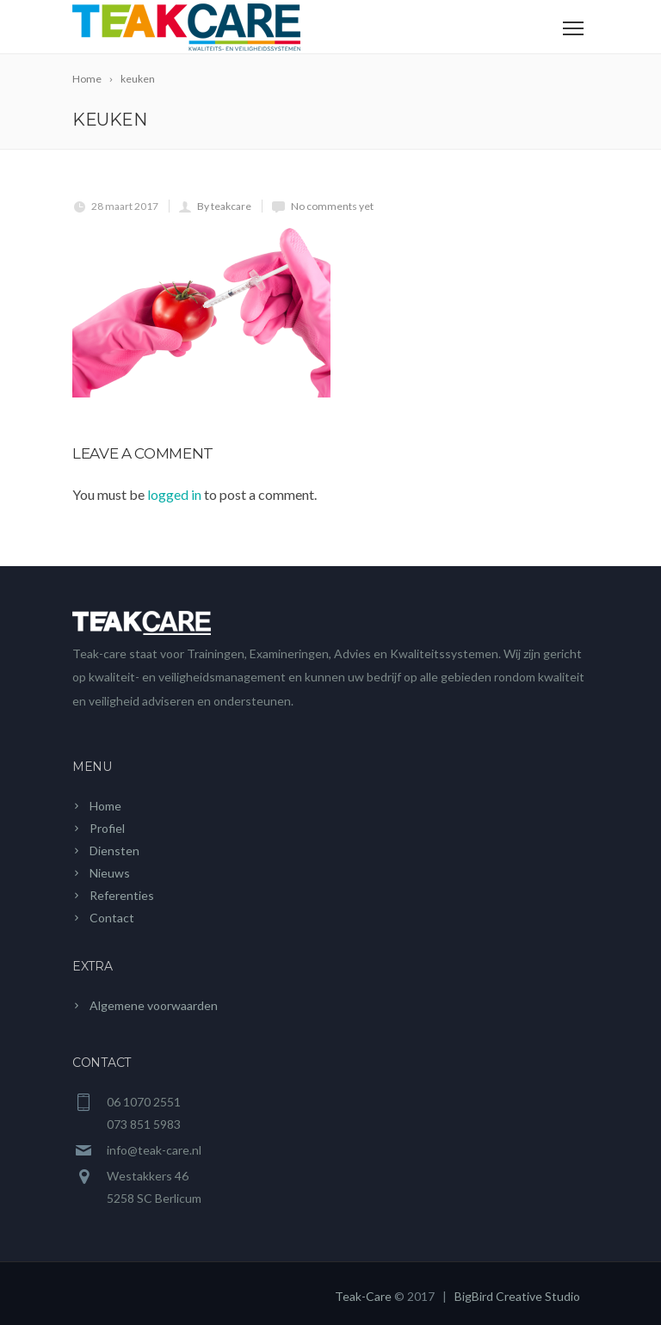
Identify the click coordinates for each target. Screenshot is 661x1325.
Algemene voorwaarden (154, 1005)
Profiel (107, 828)
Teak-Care (363, 1296)
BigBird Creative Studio (517, 1296)
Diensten (114, 850)
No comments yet (332, 206)
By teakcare (224, 206)
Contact (112, 917)
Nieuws (110, 873)
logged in (174, 494)
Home (105, 805)
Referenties (122, 895)
